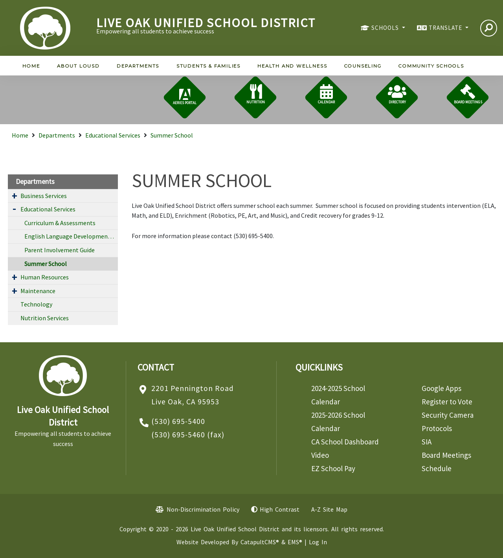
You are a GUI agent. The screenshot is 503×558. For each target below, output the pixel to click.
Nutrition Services (44, 318)
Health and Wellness (292, 66)
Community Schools (431, 66)
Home (31, 66)
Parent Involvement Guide (59, 250)
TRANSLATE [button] (446, 27)
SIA (426, 441)
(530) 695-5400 (178, 421)
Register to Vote (447, 401)
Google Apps (441, 388)
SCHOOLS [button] (385, 27)
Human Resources (44, 277)
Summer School (172, 135)
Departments (138, 66)
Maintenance (37, 291)
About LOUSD (78, 66)
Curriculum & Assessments (59, 223)
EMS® (295, 542)
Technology (36, 304)
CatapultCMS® (259, 542)
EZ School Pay (333, 468)
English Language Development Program (71, 236)
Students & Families (208, 66)
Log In (318, 542)
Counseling (363, 66)
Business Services (43, 196)
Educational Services (112, 135)
